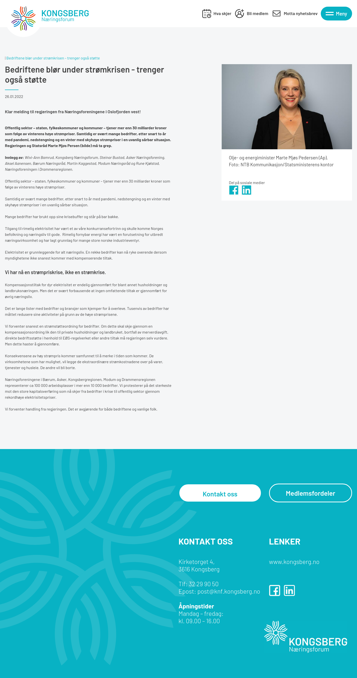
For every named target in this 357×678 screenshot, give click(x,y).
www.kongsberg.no (294, 561)
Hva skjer (222, 13)
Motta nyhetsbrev (301, 13)
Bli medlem (257, 13)
